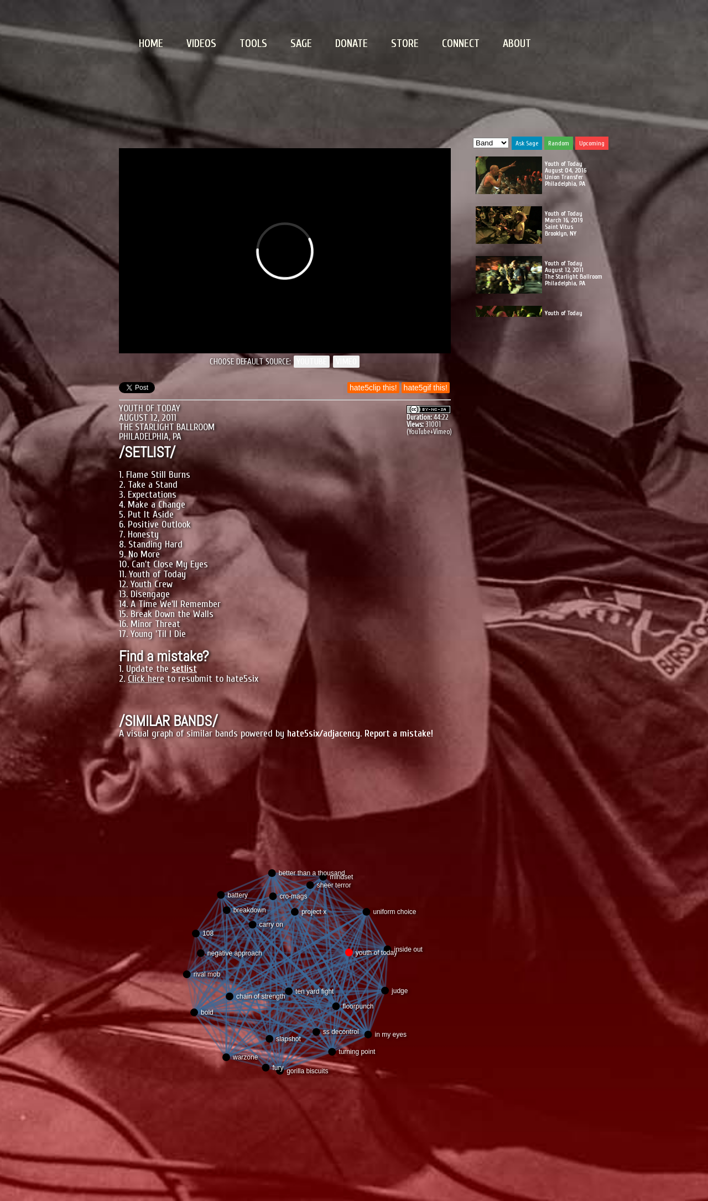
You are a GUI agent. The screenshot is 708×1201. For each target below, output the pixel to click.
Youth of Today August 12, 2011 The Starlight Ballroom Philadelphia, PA (573, 273)
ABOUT (517, 43)
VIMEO (346, 362)
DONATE (351, 43)
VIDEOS (201, 43)
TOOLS (253, 43)
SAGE (301, 43)
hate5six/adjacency (323, 733)
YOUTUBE (311, 362)
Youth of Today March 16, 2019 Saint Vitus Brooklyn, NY (564, 223)
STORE (405, 43)
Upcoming (592, 143)
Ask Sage (527, 143)
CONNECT (461, 43)
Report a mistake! (399, 733)
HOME (151, 43)
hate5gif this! (425, 387)
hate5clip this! (373, 387)
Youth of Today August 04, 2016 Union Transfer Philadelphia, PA (565, 173)
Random (558, 143)
